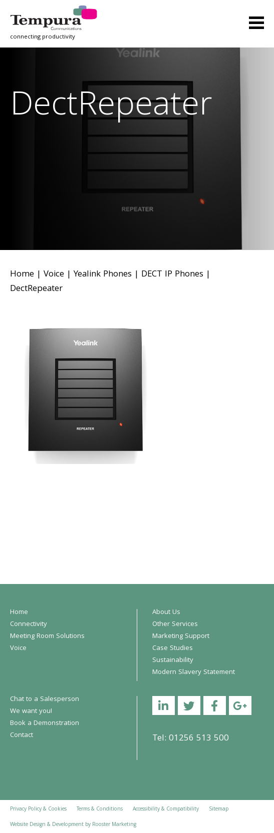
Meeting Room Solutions (47, 636)
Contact (21, 735)
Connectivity (28, 624)
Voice (54, 275)
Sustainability (172, 660)
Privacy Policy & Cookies (38, 809)
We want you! (31, 711)
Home (22, 275)
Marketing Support (180, 636)
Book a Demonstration (44, 723)
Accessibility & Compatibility (166, 809)
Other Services (175, 624)
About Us (166, 612)
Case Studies (172, 648)
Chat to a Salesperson (44, 699)
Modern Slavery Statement (193, 672)
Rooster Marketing (114, 825)
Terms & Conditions (100, 809)
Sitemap (218, 809)
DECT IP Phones (172, 275)
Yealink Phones (103, 275)
